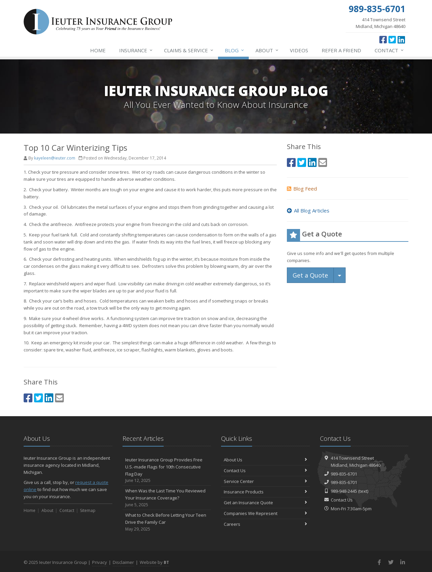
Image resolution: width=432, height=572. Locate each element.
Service (189, 50)
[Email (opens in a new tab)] (59, 398)
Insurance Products (265, 492)
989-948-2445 (344, 491)
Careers (265, 524)
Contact (389, 50)
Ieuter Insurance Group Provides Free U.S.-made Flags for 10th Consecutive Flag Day (167, 470)
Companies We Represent (265, 513)
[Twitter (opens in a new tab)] (392, 39)
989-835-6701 (344, 474)
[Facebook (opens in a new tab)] (383, 39)
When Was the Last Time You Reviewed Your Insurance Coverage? (167, 498)
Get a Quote (310, 275)
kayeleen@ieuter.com (54, 158)
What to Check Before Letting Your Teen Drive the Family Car (167, 522)
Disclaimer (123, 562)
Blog (235, 50)
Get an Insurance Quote (265, 502)
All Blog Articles (308, 210)
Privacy (99, 562)
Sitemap (88, 510)
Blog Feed (302, 188)
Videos (299, 50)
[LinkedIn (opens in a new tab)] (401, 39)
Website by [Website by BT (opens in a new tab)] (154, 562)
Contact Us (265, 470)
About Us (265, 460)
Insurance (136, 50)
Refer (341, 50)
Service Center (265, 481)
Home (98, 50)
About (267, 50)
